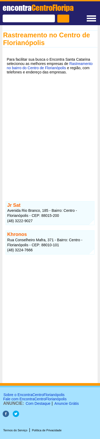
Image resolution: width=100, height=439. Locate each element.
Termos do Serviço (15, 430)
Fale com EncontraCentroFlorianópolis (35, 399)
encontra (38, 8)
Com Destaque (38, 403)
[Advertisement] (50, 132)
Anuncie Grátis (66, 403)
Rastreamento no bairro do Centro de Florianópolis (50, 66)
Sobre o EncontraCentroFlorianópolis (33, 395)
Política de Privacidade (47, 430)
